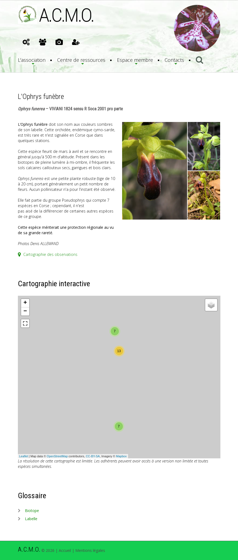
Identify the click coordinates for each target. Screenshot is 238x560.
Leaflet (23, 456)
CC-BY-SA (93, 456)
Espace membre (135, 60)
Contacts (174, 60)
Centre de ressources (81, 60)
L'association (31, 60)
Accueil (65, 550)
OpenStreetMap (57, 456)
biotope (32, 510)
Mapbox (121, 456)
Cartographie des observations (47, 254)
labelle (31, 518)
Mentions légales (90, 550)
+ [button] (25, 303)
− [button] (25, 311)
